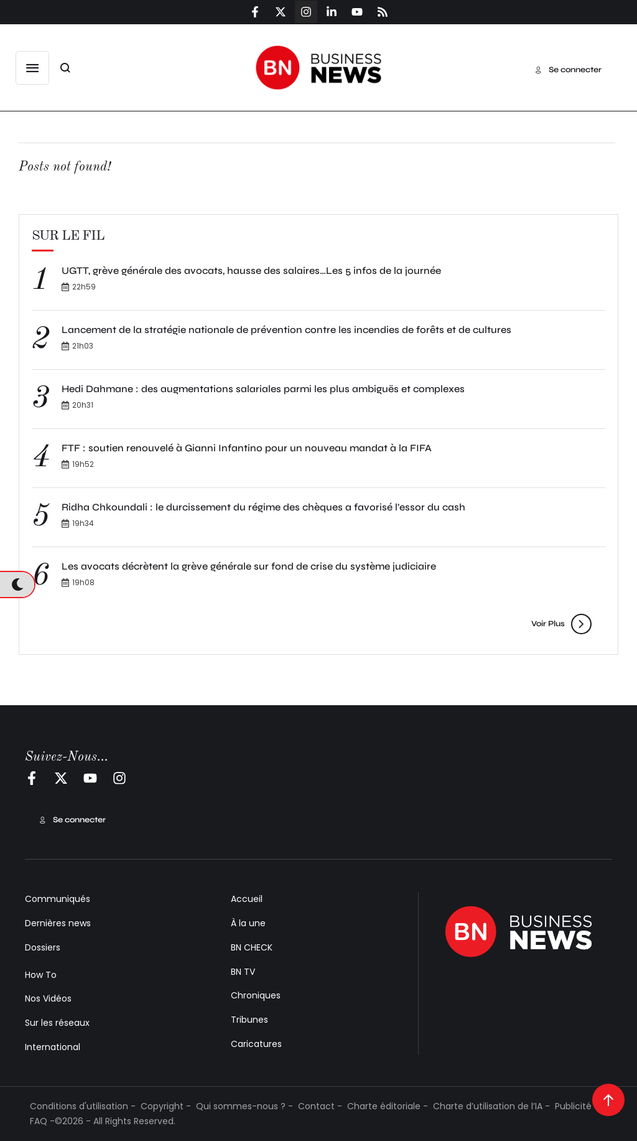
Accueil (247, 899)
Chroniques (256, 995)
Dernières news (58, 923)
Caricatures (256, 1044)
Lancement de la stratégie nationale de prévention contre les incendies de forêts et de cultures (286, 330)
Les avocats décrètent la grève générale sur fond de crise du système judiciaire (249, 566)
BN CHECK (251, 947)
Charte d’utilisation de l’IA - (491, 1106)
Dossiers (42, 947)
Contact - (320, 1106)
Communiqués (57, 899)
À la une (248, 923)
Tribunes (249, 1019)
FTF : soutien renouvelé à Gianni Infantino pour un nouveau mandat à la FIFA (247, 448)
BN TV (243, 971)
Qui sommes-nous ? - (244, 1106)
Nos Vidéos (48, 998)
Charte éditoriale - (387, 1106)
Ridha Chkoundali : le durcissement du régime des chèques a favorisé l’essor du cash (263, 507)
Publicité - (577, 1106)
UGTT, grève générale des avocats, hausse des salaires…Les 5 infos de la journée (253, 270)
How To (41, 975)
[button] (32, 68)
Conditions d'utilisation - (83, 1106)
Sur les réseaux (57, 1023)
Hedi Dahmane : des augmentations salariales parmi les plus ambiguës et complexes (263, 389)
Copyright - (166, 1106)
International (52, 1047)
